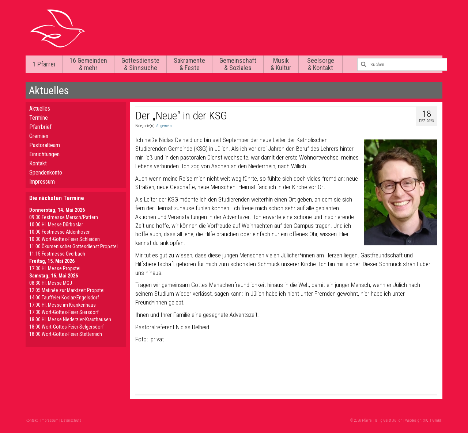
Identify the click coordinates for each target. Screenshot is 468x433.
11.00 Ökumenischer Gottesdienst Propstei (73, 246)
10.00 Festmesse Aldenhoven (60, 232)
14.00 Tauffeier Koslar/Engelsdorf (64, 297)
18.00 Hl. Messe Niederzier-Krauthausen (70, 319)
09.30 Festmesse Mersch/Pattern (63, 217)
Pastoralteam (44, 145)
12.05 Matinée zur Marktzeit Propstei (67, 290)
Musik (281, 64)
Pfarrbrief (40, 126)
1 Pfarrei (44, 64)
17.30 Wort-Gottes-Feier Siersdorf (64, 312)
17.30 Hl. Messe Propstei (54, 268)
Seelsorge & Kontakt (320, 64)
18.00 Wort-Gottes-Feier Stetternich (65, 334)
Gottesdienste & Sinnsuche (140, 64)
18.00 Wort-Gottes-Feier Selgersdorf (66, 327)
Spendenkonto (45, 172)
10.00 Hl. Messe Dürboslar (56, 224)
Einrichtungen (44, 154)
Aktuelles (39, 108)
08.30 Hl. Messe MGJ (50, 283)
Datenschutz (71, 420)
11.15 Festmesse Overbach (57, 254)
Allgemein (164, 125)
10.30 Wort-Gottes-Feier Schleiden (64, 239)
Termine (38, 117)
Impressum (42, 181)
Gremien (38, 136)
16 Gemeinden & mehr (88, 64)
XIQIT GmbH (432, 420)
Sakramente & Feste (189, 64)
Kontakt (38, 163)
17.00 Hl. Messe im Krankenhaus (62, 305)
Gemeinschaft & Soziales (237, 64)
